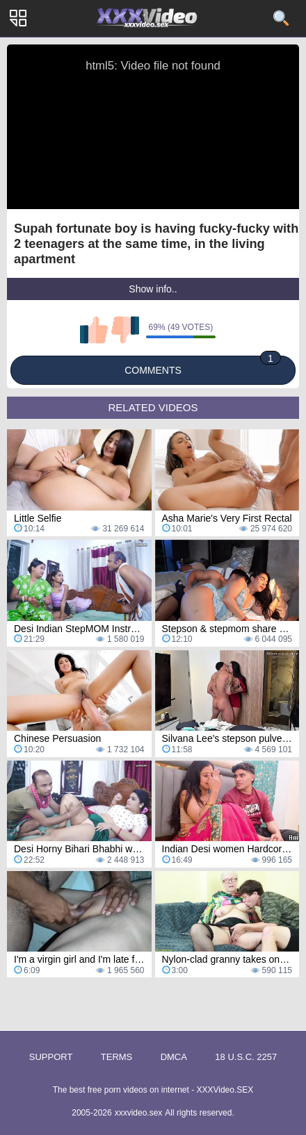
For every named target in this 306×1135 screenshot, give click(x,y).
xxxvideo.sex (139, 1113)
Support (51, 1057)
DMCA (174, 1057)
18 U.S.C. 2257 (246, 1057)
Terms (117, 1057)
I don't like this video (125, 330)
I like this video (94, 330)
